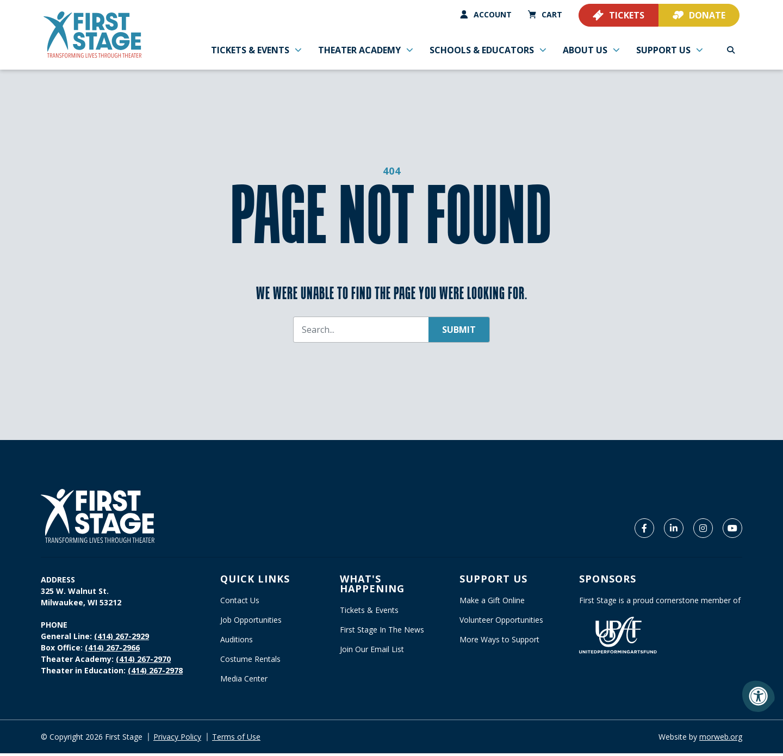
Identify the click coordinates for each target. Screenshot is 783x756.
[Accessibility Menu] (758, 696)
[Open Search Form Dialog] (730, 49)
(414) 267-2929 (121, 639)
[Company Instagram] (703, 531)
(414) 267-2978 (155, 673)
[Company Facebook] (644, 531)
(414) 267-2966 (112, 650)
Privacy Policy (177, 739)
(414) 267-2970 (143, 661)
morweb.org (720, 739)
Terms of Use (236, 739)
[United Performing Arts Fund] (618, 637)
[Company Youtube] (732, 531)
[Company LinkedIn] (673, 531)
